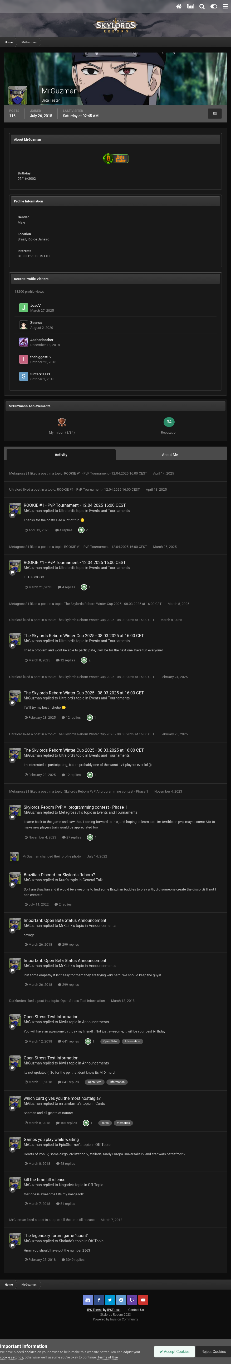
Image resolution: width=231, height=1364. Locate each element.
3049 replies (73, 1260)
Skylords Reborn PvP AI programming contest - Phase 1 (106, 791)
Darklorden (17, 1001)
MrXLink (66, 925)
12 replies (65, 660)
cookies (31, 1352)
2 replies (63, 904)
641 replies (68, 1041)
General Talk (92, 880)
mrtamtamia (69, 1103)
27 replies (71, 837)
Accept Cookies (173, 1351)
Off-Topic (103, 1145)
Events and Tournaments (109, 511)
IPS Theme (94, 1310)
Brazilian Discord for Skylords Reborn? (59, 874)
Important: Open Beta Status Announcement (65, 920)
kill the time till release (44, 1179)
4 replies (63, 530)
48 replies (65, 1164)
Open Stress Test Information (83, 1001)
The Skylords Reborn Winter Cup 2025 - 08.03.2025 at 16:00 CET (113, 604)
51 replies (65, 1204)
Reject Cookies (212, 1351)
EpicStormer (69, 1145)
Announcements (102, 925)
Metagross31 (19, 473)
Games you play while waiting (51, 1139)
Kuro (62, 880)
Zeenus (36, 322)
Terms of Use (107, 1357)
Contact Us (136, 1310)
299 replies (68, 944)
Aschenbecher (41, 340)
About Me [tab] (170, 455)
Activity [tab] (61, 455)
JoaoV (35, 305)
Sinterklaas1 (40, 374)
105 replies (66, 1123)
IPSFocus (113, 1310)
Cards (100, 1103)
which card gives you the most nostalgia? (62, 1098)
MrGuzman (33, 511)
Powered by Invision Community (115, 1319)
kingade (65, 1185)
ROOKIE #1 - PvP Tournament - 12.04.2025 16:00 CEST (106, 473)
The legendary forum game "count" (56, 1235)
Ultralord (15, 489)
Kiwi (62, 1022)
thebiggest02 (40, 357)
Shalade (65, 1241)
